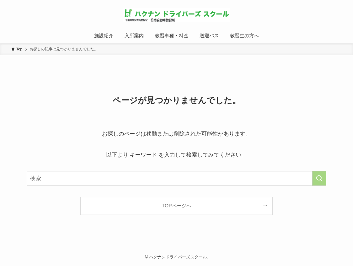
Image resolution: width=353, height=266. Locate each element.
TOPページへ (176, 205)
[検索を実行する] (319, 178)
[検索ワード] (176, 178)
